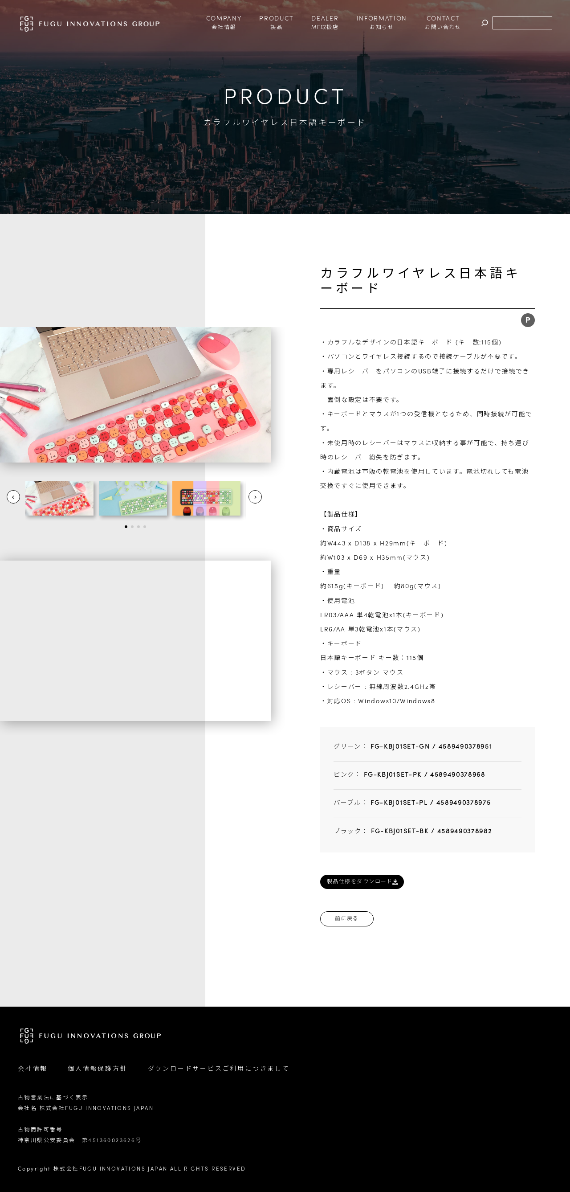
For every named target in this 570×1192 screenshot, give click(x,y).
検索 (484, 23)
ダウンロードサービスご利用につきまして (219, 1069)
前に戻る (347, 919)
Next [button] (255, 497)
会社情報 (33, 1069)
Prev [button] (13, 497)
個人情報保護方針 (97, 1069)
